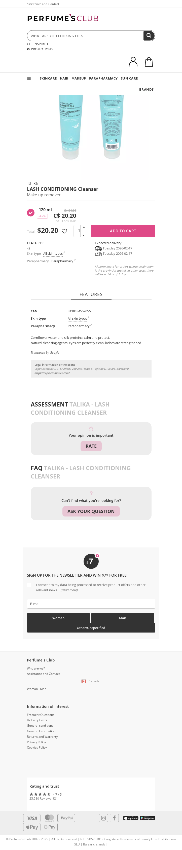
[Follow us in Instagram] (103, 818)
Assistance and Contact (43, 4)
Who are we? (36, 668)
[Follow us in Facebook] (114, 818)
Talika (32, 183)
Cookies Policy (37, 747)
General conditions (40, 725)
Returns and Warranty (42, 736)
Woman (58, 618)
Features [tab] (91, 294)
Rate (91, 446)
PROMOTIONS (40, 49)
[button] (91, 681)
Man (122, 618)
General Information (41, 731)
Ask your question (91, 511)
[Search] (149, 36)
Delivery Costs (37, 720)
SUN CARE (129, 78)
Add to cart (123, 230)
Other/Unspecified (91, 627)
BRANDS (146, 89)
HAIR (64, 78)
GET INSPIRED (37, 44)
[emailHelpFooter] (91, 604)
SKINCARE (48, 78)
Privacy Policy (36, 742)
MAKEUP (78, 78)
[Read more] (69, 590)
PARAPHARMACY (103, 78)
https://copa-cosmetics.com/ (52, 373)
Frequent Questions (40, 715)
